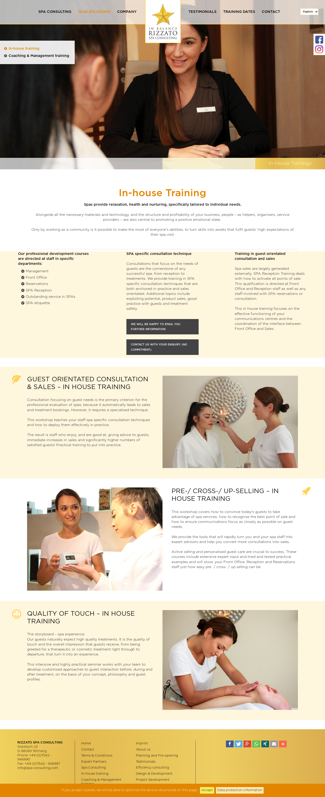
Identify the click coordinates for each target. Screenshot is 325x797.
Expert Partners (94, 761)
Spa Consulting (54, 12)
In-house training (24, 48)
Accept (207, 790)
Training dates (239, 12)
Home (86, 743)
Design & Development (154, 773)
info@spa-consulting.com (37, 768)
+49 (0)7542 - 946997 (42, 763)
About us (143, 749)
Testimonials (202, 12)
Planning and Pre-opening (157, 755)
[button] (230, 744)
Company (127, 12)
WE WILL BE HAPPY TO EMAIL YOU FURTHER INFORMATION (155, 327)
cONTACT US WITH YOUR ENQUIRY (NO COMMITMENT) (159, 347)
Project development (152, 779)
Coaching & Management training (39, 56)
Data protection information (239, 790)
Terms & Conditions (96, 755)
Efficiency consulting (152, 767)
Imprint (142, 743)
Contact (271, 12)
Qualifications (94, 12)
